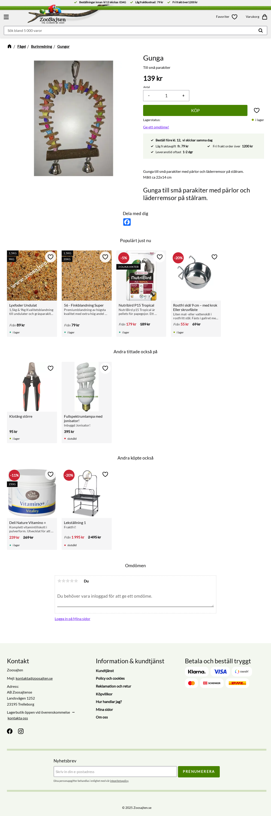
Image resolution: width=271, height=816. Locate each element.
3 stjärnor (68, 581)
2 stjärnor (63, 581)
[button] (6, 16)
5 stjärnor (76, 581)
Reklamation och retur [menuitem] (113, 686)
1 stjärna (59, 581)
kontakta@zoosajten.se (34, 678)
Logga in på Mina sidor (72, 618)
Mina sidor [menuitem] (104, 709)
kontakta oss (18, 718)
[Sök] (260, 30)
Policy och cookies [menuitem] (110, 678)
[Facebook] (9, 731)
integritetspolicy (119, 780)
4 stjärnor (72, 581)
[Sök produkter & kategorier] (135, 30)
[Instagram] (20, 731)
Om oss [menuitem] (102, 717)
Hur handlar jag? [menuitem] (109, 701)
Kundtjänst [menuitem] (105, 670)
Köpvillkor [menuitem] (104, 694)
